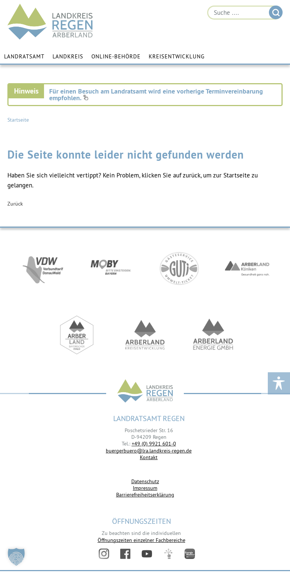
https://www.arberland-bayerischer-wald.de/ (77, 335)
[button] (16, 556)
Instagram (104, 554)
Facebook (125, 554)
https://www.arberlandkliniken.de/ (247, 268)
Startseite (18, 119)
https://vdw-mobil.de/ (43, 268)
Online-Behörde (116, 56)
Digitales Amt (168, 554)
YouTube (147, 554)
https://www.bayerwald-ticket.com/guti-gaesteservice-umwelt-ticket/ (179, 268)
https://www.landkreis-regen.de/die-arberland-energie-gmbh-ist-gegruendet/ (213, 335)
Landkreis (68, 56)
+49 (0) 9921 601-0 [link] (154, 443)
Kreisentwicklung (177, 56)
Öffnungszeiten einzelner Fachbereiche (141, 540)
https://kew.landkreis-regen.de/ (145, 335)
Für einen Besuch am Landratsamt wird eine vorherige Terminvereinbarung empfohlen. (156, 94)
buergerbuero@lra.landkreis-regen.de (149, 450)
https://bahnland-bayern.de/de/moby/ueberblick (111, 268)
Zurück (15, 203)
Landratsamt (24, 56)
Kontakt (149, 457)
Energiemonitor (190, 554)
